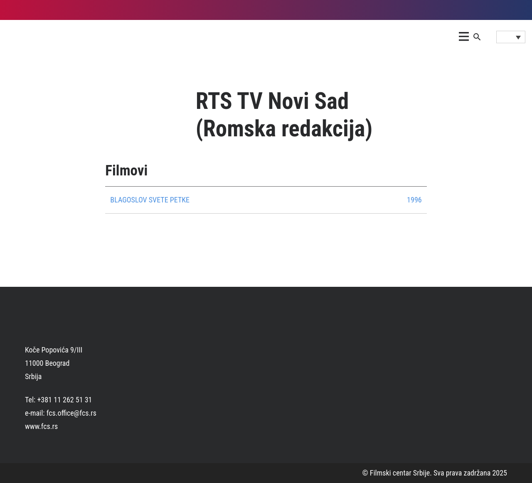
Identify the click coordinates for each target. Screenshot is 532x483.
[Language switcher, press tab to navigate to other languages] (510, 37)
